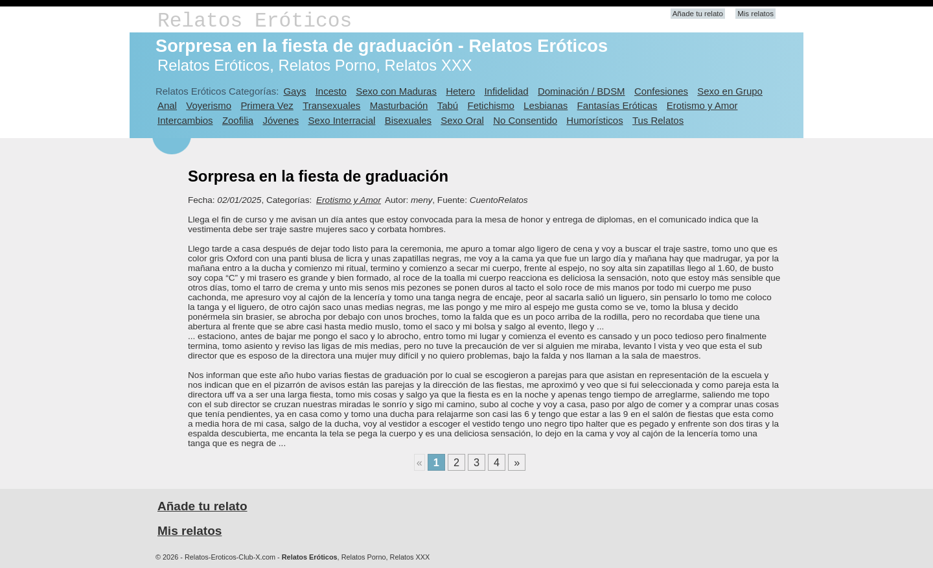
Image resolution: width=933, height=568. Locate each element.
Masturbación (399, 105)
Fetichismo (491, 105)
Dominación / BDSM (581, 91)
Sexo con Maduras (396, 91)
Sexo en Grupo (730, 91)
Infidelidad (506, 91)
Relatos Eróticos (254, 21)
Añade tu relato (698, 14)
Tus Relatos (658, 120)
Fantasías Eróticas (617, 105)
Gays (294, 91)
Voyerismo (208, 105)
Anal (167, 105)
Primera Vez (266, 105)
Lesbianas (546, 105)
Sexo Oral (462, 120)
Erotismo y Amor (702, 105)
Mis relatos (755, 14)
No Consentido (525, 120)
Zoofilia (237, 120)
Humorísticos (594, 120)
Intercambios (185, 120)
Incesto (331, 91)
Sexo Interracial (341, 120)
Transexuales (331, 105)
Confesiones (661, 91)
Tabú (447, 105)
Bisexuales (408, 120)
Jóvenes (280, 120)
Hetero (460, 91)
